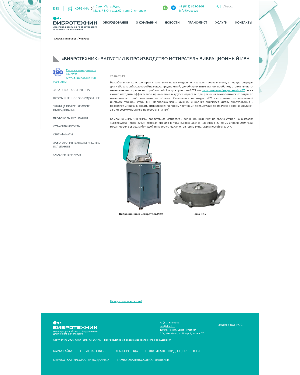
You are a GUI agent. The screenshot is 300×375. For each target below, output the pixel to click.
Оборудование (115, 22)
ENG (56, 8)
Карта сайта (62, 351)
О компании (146, 22)
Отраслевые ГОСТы (66, 126)
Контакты (243, 22)
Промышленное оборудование (76, 98)
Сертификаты (63, 134)
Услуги (221, 22)
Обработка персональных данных (81, 359)
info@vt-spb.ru (189, 10)
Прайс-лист (197, 22)
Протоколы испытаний (70, 118)
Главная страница (65, 38)
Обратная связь (92, 351)
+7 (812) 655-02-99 (192, 6)
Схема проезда (126, 351)
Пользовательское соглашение (143, 359)
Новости (172, 22)
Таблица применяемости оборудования (71, 108)
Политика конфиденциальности (172, 351)
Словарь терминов (67, 154)
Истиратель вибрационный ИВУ (223, 90)
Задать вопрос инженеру (71, 89)
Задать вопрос (230, 324)
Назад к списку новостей (126, 301)
